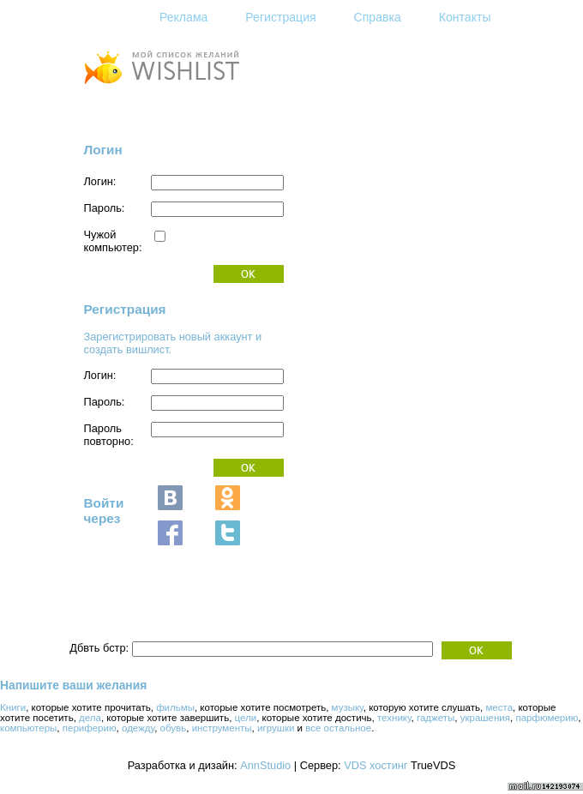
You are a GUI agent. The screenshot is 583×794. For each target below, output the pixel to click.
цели (246, 718)
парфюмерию (546, 718)
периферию (90, 728)
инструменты (222, 728)
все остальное (338, 728)
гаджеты (435, 718)
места (499, 707)
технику (394, 718)
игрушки (275, 728)
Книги (13, 707)
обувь (173, 728)
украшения (485, 718)
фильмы (175, 707)
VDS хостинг (375, 765)
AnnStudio (265, 765)
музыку (348, 707)
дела (90, 718)
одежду (138, 728)
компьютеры (28, 728)
